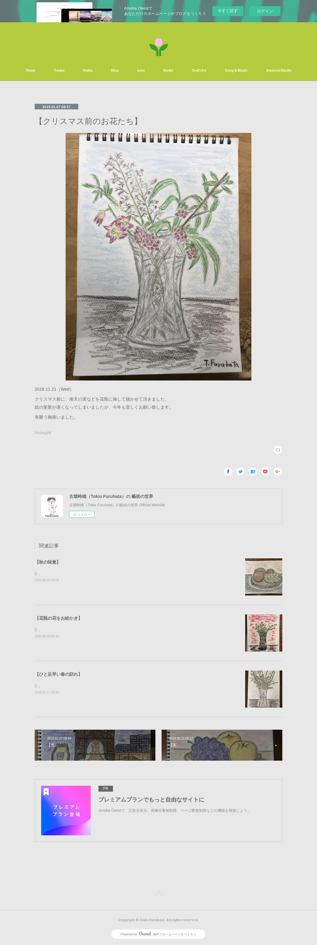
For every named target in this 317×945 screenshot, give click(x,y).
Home (30, 70)
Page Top (158, 894)
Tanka (59, 70)
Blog (115, 70)
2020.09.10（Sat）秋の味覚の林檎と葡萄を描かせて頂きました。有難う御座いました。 (108, 574)
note (141, 70)
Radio (168, 70)
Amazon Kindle (279, 70)
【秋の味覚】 (48, 562)
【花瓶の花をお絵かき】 (58, 618)
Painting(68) (43, 433)
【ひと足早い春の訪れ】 (58, 674)
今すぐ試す (228, 10)
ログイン (265, 11)
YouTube (199, 70)
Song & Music (236, 70)
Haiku (88, 70)
